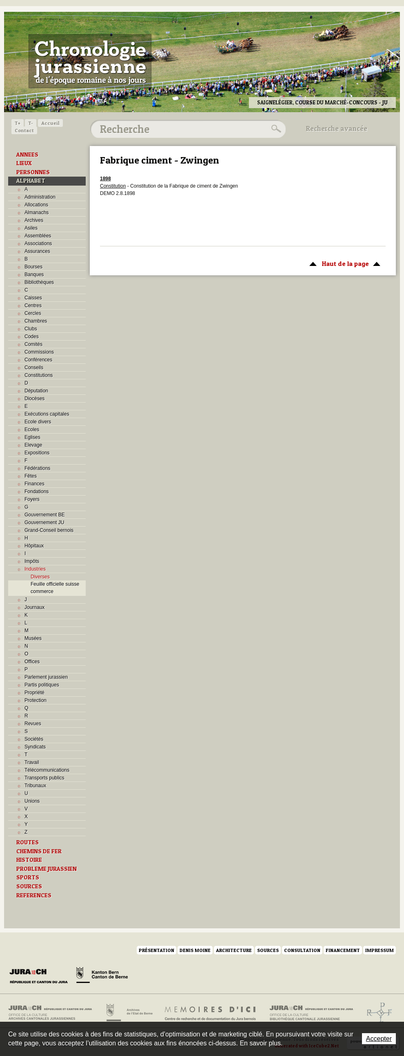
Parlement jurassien (46, 677)
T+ (17, 123)
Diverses (40, 577)
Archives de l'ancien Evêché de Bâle (377, 1012)
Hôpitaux (34, 546)
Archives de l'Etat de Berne (128, 1012)
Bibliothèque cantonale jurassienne (311, 1012)
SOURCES (29, 886)
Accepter (379, 1038)
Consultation (302, 950)
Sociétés (33, 739)
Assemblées (37, 236)
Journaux (34, 607)
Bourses (33, 267)
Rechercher (275, 128)
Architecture (234, 950)
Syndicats (35, 747)
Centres (33, 305)
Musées (33, 638)
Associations (38, 243)
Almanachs (36, 212)
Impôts (31, 561)
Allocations (36, 205)
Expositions (36, 453)
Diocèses (34, 398)
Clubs (30, 329)
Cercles (32, 313)
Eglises (32, 437)
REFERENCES (33, 895)
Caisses (33, 298)
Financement (343, 950)
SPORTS (27, 877)
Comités (33, 344)
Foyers (32, 499)
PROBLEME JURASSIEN (46, 868)
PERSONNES (33, 172)
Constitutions (38, 375)
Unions (32, 801)
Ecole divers (37, 422)
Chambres (35, 321)
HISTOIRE (29, 859)
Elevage (33, 445)
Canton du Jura (40, 976)
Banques (34, 274)
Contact (24, 130)
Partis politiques (41, 685)
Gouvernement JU (44, 522)
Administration (39, 197)
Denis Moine (195, 950)
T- (30, 123)
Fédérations (37, 468)
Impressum (379, 950)
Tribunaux (35, 785)
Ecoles (31, 429)
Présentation (156, 950)
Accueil (50, 123)
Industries (35, 569)
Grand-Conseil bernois (48, 530)
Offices (32, 661)
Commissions (39, 352)
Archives (33, 220)
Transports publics (44, 778)
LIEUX (24, 163)
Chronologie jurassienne (90, 61)
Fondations (36, 491)
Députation (36, 391)
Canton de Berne (102, 976)
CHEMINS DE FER (39, 851)
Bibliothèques (39, 282)
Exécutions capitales (46, 414)
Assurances (37, 251)
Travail (31, 762)
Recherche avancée (336, 128)
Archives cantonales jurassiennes (53, 1012)
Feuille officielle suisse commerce (55, 587)
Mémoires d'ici (210, 1012)
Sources (268, 950)
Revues (32, 723)
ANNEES (27, 154)
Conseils (33, 367)
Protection (35, 700)
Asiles (31, 228)
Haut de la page (343, 263)
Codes (31, 336)
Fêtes (30, 476)
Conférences (38, 360)
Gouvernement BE (44, 515)
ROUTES (27, 842)
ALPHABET (30, 180)
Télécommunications (46, 770)
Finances (34, 484)
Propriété (34, 692)
